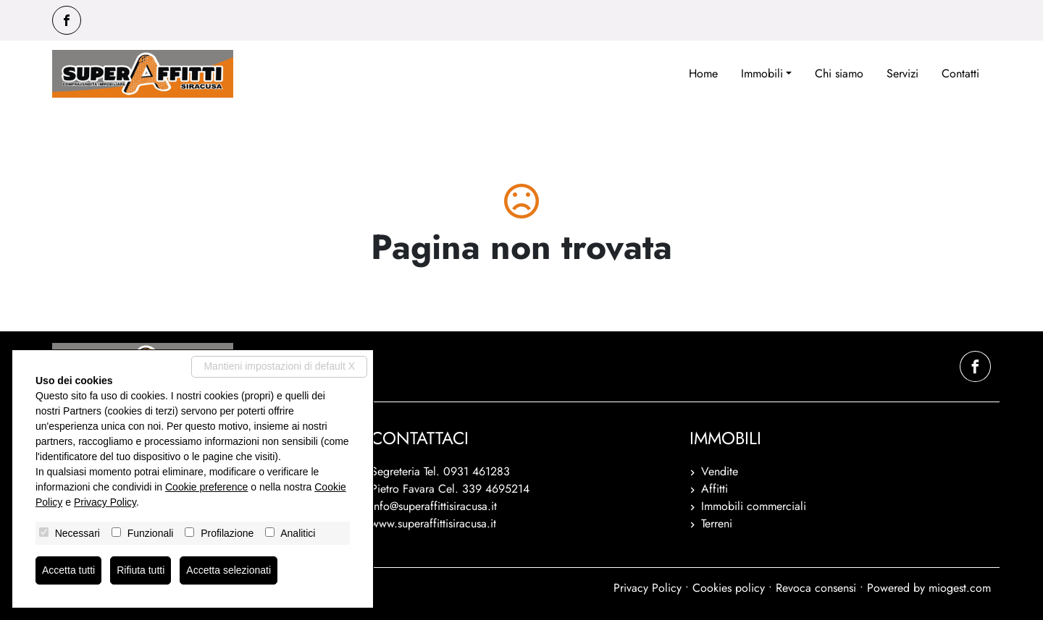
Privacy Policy (647, 587)
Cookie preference (206, 487)
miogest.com (960, 587)
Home (703, 73)
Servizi (902, 73)
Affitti (714, 488)
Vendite (719, 471)
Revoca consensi (816, 587)
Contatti (960, 73)
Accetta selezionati (228, 570)
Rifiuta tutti (140, 570)
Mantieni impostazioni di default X (279, 366)
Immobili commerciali (753, 506)
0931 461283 (476, 471)
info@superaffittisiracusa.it (434, 506)
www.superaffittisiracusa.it (433, 523)
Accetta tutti (68, 570)
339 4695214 (495, 488)
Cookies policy (728, 587)
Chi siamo (839, 73)
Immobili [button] (762, 73)
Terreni (716, 523)
